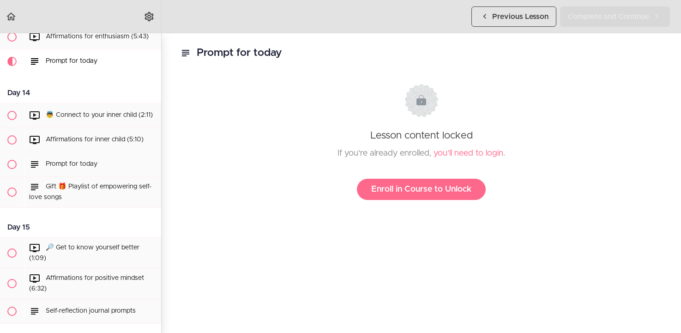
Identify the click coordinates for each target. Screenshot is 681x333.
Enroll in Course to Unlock (421, 189)
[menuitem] (149, 16)
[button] (11, 16)
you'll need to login (468, 153)
